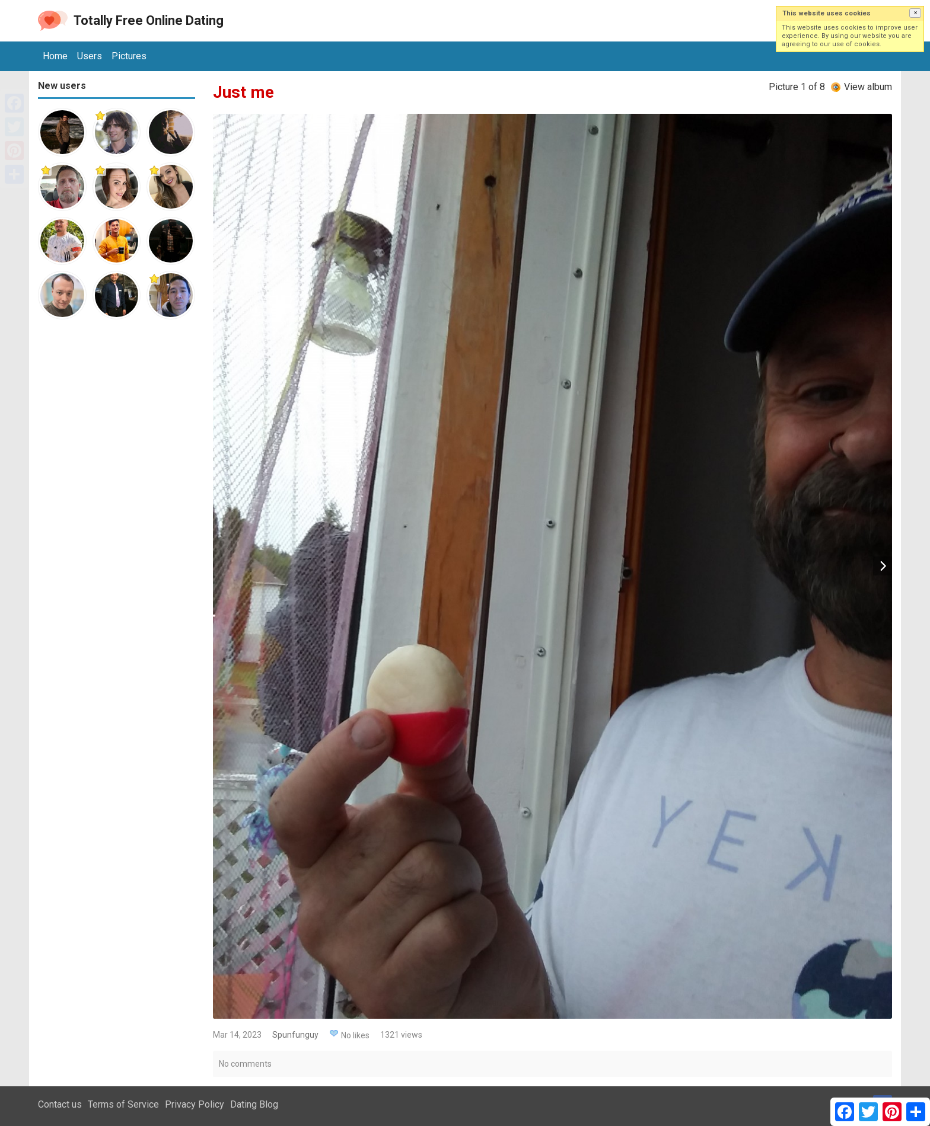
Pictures (129, 56)
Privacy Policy (194, 1104)
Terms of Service (123, 1104)
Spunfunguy (295, 1034)
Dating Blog (254, 1104)
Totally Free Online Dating (149, 20)
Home (55, 56)
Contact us (60, 1104)
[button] (915, 13)
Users (89, 56)
